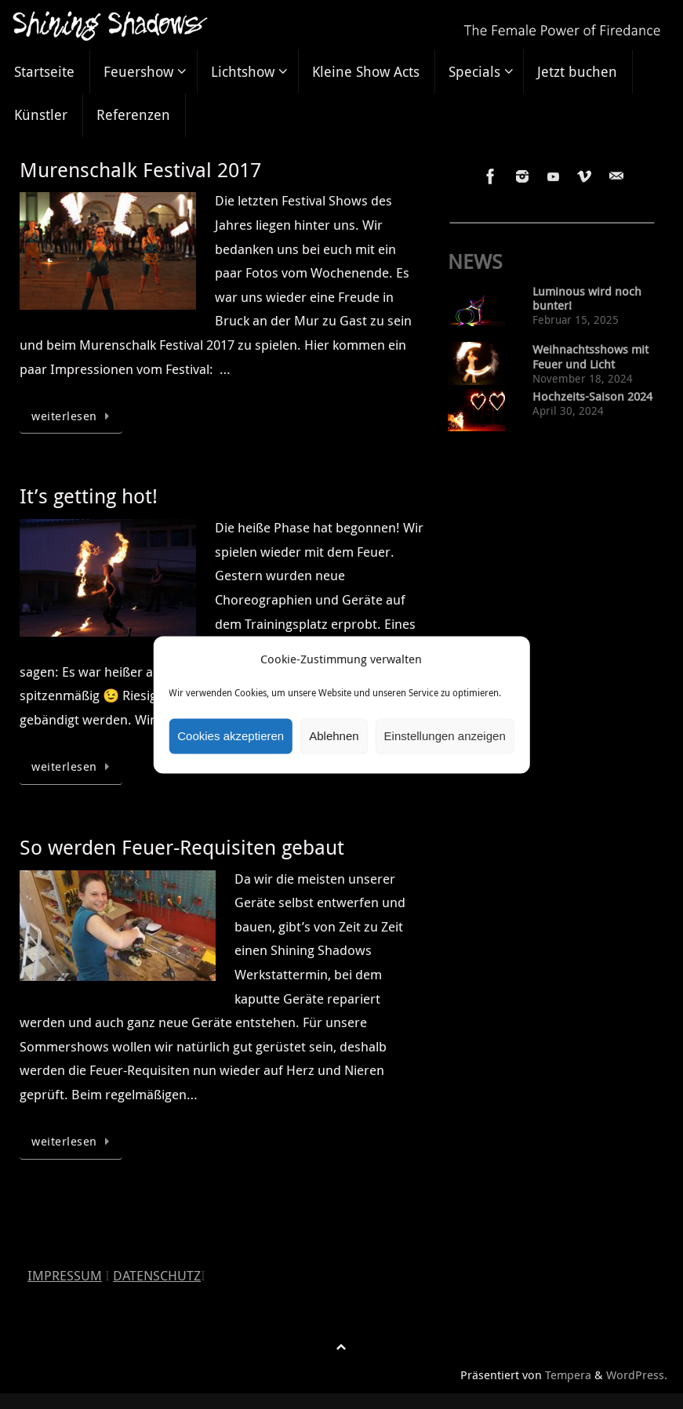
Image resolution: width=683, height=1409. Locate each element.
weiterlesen (73, 415)
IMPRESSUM (64, 1275)
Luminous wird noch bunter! (586, 299)
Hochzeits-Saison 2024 (592, 396)
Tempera (568, 1374)
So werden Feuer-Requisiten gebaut (182, 847)
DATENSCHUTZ (157, 1275)
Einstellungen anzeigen (445, 736)
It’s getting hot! (89, 496)
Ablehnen (333, 736)
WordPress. (636, 1374)
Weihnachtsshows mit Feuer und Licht (590, 357)
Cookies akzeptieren (230, 736)
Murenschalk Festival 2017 (140, 169)
